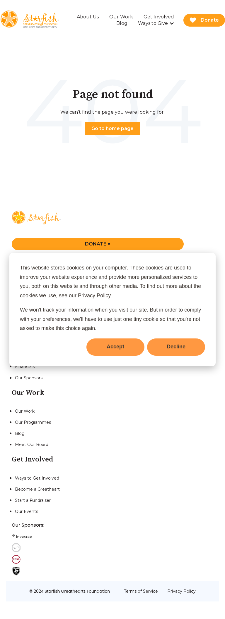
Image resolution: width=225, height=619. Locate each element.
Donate (204, 20)
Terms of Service (141, 591)
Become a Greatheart (37, 489)
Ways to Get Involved (37, 478)
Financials (25, 366)
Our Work (121, 17)
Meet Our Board (31, 444)
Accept (115, 347)
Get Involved (159, 17)
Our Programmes (33, 422)
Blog (121, 23)
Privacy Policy (181, 591)
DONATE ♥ (97, 244)
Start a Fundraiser (33, 500)
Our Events (26, 511)
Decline (176, 347)
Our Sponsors (28, 378)
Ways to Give (153, 23)
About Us (88, 17)
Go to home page (112, 128)
